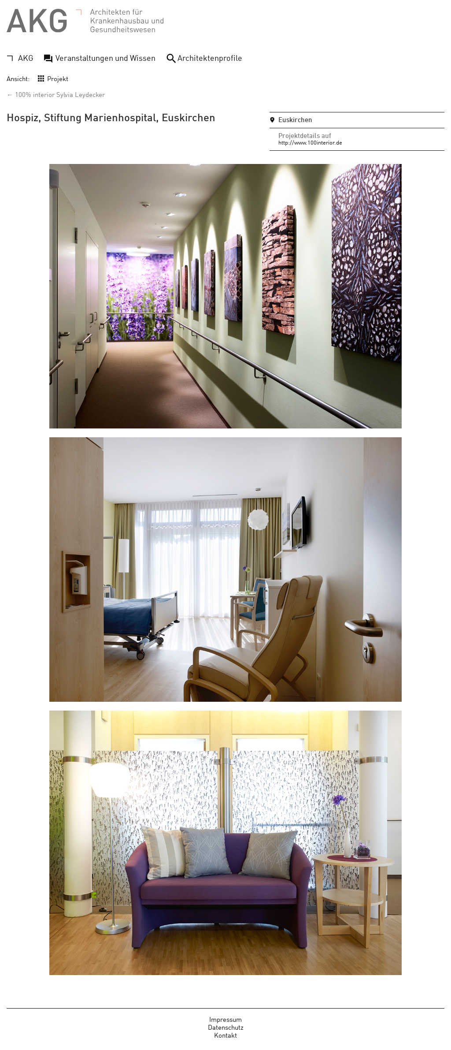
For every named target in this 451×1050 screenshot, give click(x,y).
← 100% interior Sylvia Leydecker (56, 94)
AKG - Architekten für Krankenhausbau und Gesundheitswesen (85, 21)
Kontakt (225, 1034)
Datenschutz (226, 1026)
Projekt (57, 78)
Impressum (225, 1019)
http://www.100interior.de (310, 142)
